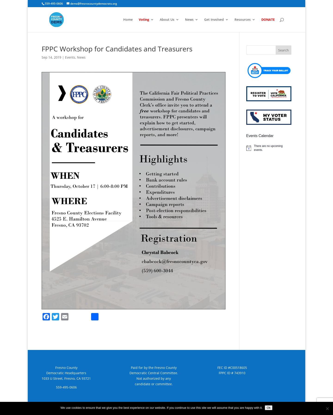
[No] (327, 408)
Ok (269, 407)
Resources (242, 20)
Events (70, 57)
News (189, 20)
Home (128, 20)
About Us (167, 20)
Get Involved (214, 20)
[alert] (268, 148)
